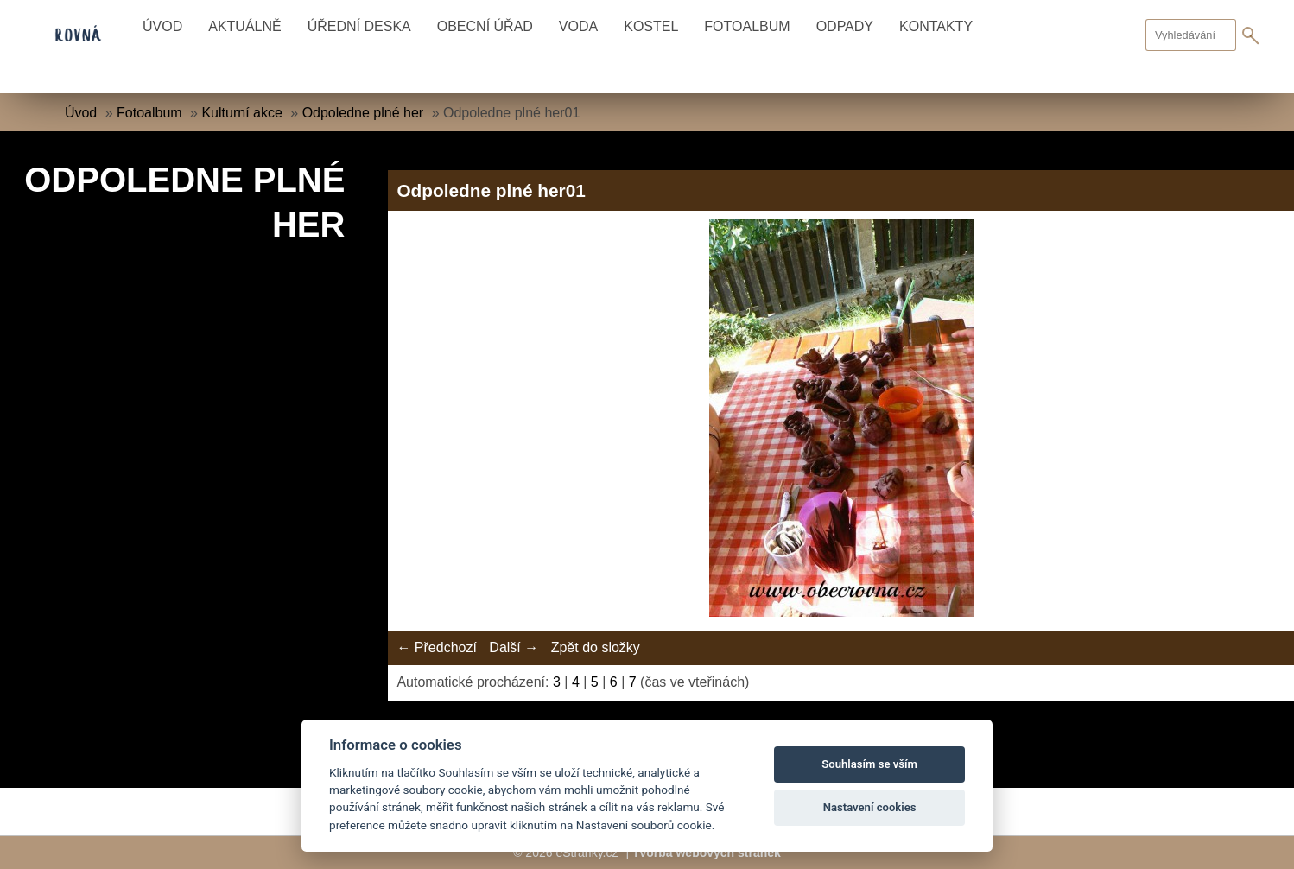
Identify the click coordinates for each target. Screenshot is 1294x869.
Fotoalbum (747, 26)
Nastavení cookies (870, 807)
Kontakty (936, 26)
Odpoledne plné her (365, 112)
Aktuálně (244, 26)
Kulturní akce (241, 112)
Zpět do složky (595, 647)
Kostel (651, 26)
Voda (578, 26)
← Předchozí (436, 647)
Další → (513, 647)
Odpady (844, 26)
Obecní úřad (485, 26)
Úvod (162, 26)
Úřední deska (359, 26)
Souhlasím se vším (869, 764)
